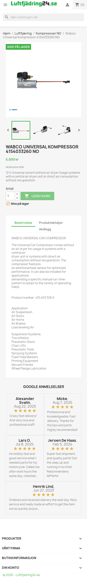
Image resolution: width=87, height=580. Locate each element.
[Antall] (10, 196)
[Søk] (43, 17)
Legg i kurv (37, 196)
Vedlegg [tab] (45, 229)
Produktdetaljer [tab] (51, 223)
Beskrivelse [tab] (23, 223)
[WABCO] (13, 110)
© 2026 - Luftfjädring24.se (21, 575)
